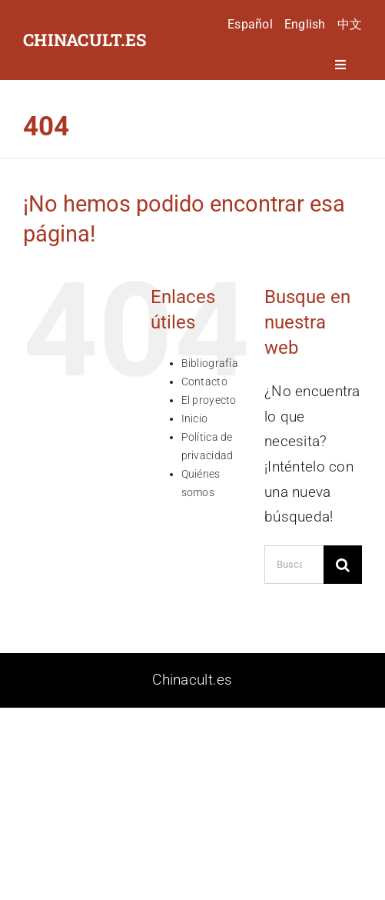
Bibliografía (209, 363)
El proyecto (209, 400)
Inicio (194, 418)
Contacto (204, 381)
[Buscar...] (294, 564)
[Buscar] (343, 564)
